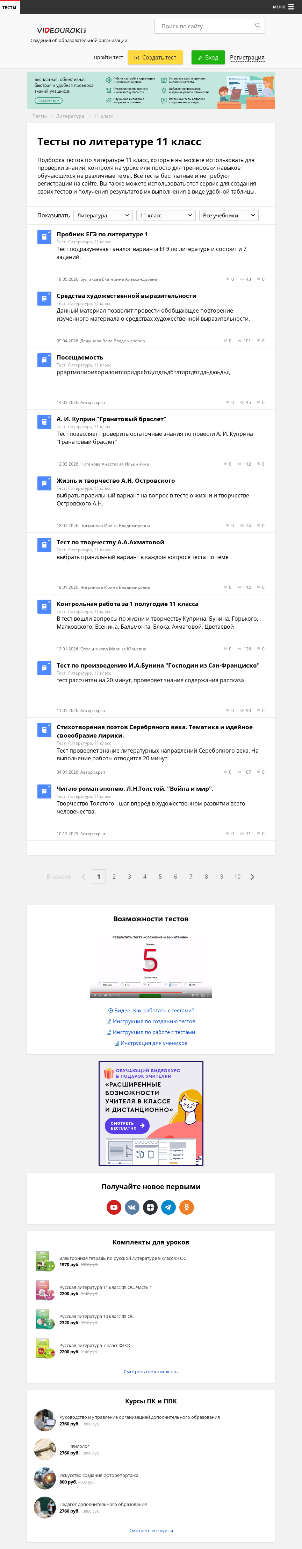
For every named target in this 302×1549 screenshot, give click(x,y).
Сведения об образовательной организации (78, 40)
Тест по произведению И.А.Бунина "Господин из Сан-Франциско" (158, 665)
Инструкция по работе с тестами (154, 1031)
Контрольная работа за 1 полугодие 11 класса (128, 604)
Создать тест (155, 57)
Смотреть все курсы (151, 1530)
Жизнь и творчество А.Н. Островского (116, 480)
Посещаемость (80, 357)
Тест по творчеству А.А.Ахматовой (110, 542)
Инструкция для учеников (154, 1042)
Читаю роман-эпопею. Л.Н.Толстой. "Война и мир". (135, 788)
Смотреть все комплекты (151, 1371)
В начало (58, 876)
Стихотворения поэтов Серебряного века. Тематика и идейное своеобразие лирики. (155, 731)
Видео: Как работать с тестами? (154, 1010)
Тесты (40, 116)
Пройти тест (108, 57)
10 (237, 876)
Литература (70, 116)
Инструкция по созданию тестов (154, 1021)
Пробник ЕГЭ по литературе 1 (102, 234)
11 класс (104, 116)
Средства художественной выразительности (126, 296)
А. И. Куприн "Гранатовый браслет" (111, 419)
